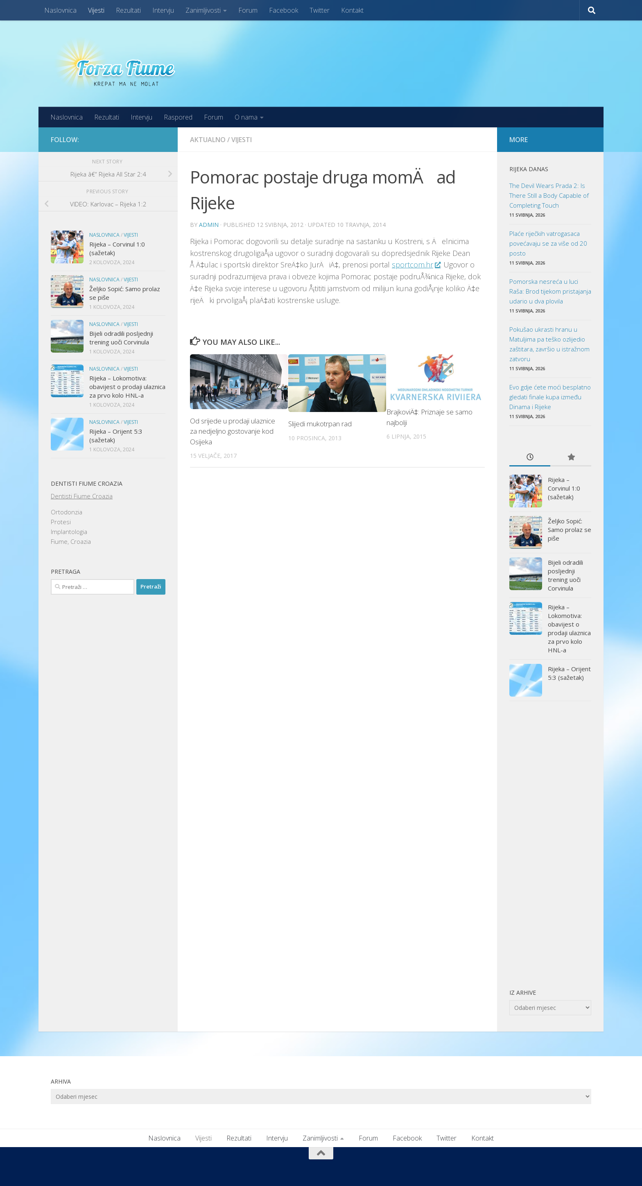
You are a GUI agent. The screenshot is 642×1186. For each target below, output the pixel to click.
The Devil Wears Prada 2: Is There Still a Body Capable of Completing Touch (549, 195)
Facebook (283, 10)
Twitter (320, 10)
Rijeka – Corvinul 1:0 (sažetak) (564, 488)
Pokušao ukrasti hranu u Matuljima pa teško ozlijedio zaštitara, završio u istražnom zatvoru (549, 344)
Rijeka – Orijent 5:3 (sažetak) (569, 673)
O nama (246, 117)
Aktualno (208, 139)
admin (209, 225)
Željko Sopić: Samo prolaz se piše (569, 529)
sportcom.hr (416, 264)
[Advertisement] (550, 844)
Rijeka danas (528, 169)
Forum (248, 10)
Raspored (178, 117)
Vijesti (96, 10)
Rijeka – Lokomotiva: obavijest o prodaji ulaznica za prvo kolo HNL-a (127, 386)
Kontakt (352, 10)
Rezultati (128, 10)
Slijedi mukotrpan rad (320, 423)
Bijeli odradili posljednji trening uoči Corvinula (121, 337)
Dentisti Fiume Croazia (82, 496)
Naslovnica (60, 10)
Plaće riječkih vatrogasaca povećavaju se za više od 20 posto (548, 243)
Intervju (163, 10)
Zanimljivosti (203, 10)
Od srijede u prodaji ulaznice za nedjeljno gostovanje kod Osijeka (232, 431)
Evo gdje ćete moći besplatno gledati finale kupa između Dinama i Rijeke (550, 397)
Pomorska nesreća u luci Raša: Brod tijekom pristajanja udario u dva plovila (550, 291)
